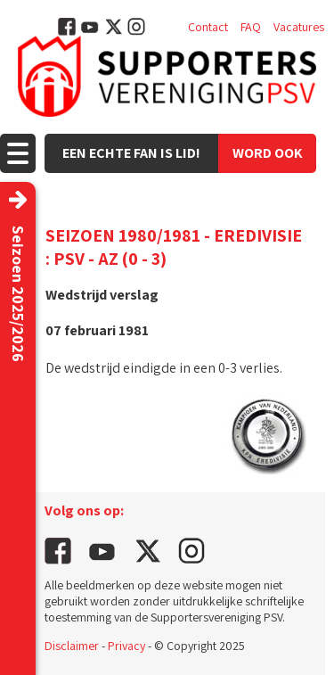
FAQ (250, 27)
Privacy (126, 646)
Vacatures (298, 27)
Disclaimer (72, 646)
